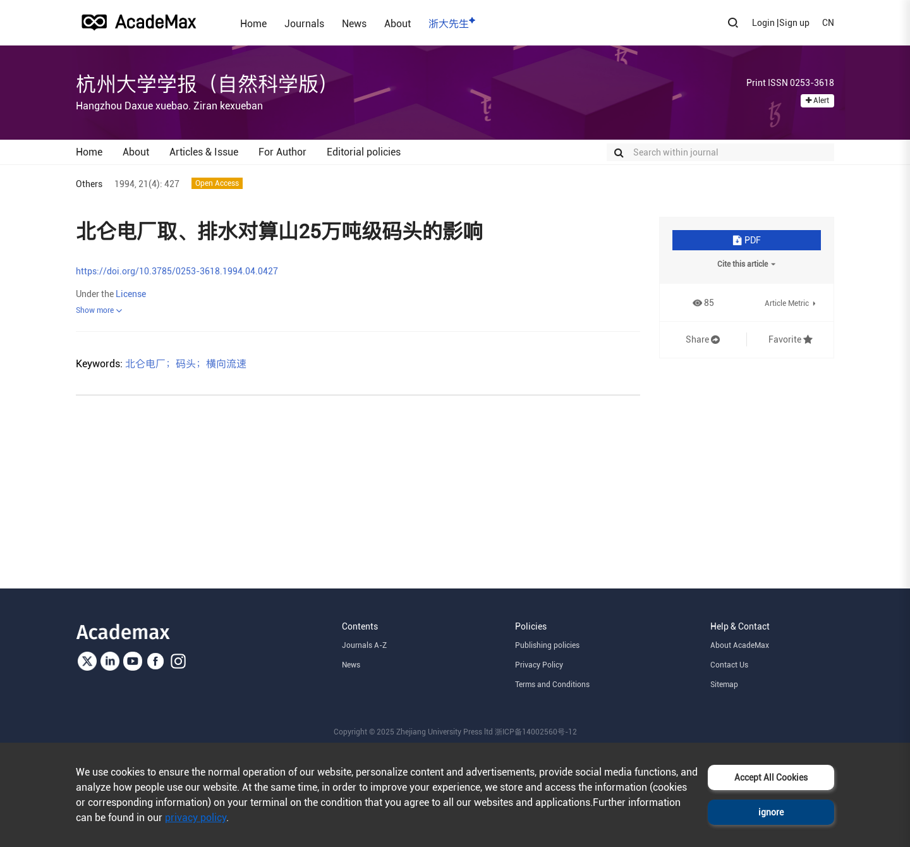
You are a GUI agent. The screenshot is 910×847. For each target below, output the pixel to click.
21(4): (150, 184)
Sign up (794, 23)
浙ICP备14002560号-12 (536, 732)
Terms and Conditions (552, 684)
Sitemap (724, 684)
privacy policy (195, 818)
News (354, 23)
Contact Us (729, 665)
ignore (771, 812)
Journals (304, 23)
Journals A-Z (364, 645)
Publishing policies (547, 645)
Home (253, 23)
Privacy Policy (539, 665)
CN (828, 23)
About (397, 23)
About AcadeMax (739, 645)
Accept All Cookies (771, 777)
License (131, 294)
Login (763, 23)
